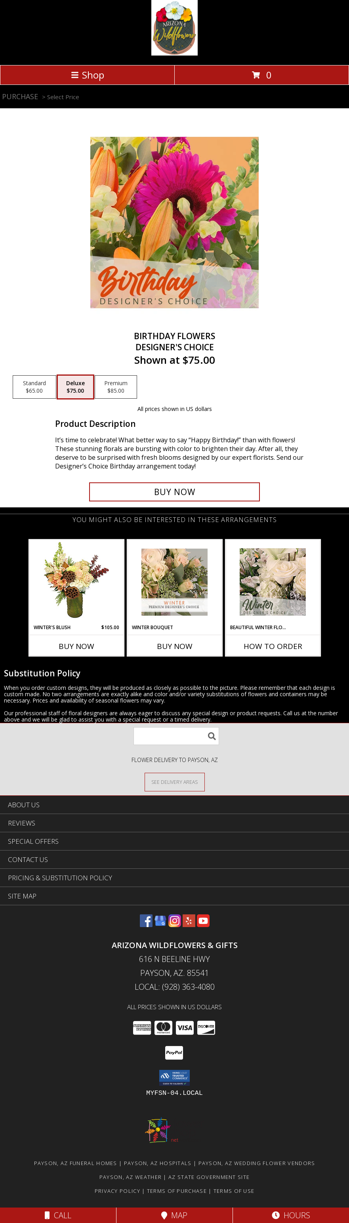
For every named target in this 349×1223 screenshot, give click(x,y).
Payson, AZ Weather (130, 1177)
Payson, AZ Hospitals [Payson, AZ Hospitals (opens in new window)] (158, 1163)
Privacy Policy (117, 1190)
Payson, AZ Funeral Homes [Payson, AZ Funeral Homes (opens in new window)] (75, 1163)
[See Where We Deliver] (175, 781)
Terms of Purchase (177, 1190)
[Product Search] (176, 736)
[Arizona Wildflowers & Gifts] (174, 53)
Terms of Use (234, 1190)
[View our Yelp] (189, 924)
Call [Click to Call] (58, 1215)
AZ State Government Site (209, 1177)
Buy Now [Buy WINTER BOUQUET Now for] (175, 646)
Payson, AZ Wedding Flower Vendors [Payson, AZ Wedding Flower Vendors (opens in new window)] (256, 1163)
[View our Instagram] (174, 924)
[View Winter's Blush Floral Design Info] (76, 582)
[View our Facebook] (146, 924)
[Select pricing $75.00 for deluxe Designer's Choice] (75, 387)
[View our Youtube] (203, 924)
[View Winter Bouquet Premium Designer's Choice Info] (174, 582)
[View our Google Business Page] (160, 924)
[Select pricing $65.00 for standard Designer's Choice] (34, 387)
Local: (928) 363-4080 (175, 986)
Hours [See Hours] (291, 1215)
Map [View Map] (174, 1215)
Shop (87, 74)
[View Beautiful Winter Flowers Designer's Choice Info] (273, 581)
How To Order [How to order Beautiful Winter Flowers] (273, 646)
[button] (174, 1078)
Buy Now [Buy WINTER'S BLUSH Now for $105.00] (76, 646)
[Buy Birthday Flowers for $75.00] (174, 491)
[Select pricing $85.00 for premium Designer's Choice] (116, 387)
